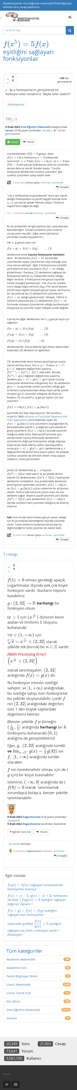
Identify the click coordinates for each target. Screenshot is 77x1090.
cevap (14, 142)
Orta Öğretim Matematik (36, 127)
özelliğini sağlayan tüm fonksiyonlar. (32, 913)
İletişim (7, 1073)
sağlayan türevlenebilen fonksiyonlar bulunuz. (35, 887)
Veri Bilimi (13, 1001)
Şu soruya (14, 844)
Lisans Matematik (18, 985)
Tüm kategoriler (24, 950)
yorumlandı (57, 182)
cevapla (64, 187)
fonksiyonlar (16, 104)
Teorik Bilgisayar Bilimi (22, 976)
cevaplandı (13, 820)
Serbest (11, 1018)
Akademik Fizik (16, 968)
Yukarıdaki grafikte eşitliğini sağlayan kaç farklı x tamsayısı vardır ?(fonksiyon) (34, 928)
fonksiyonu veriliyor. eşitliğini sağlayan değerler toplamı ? (37, 900)
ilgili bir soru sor (21, 832)
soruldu (46, 130)
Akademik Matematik (20, 959)
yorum (30, 142)
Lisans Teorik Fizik (18, 993)
